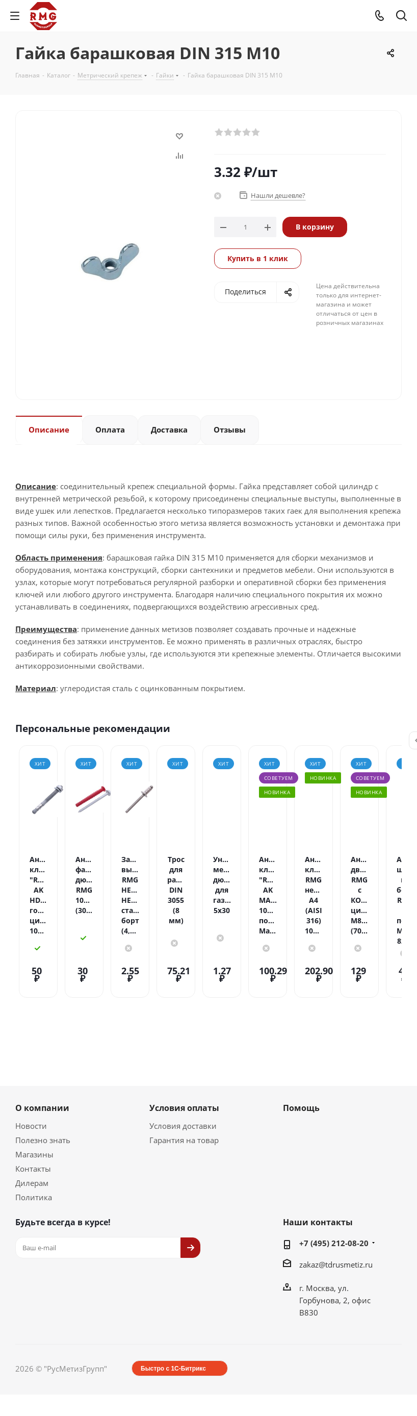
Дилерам (31, 1134)
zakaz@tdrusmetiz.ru (336, 1216)
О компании (42, 1059)
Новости (31, 1077)
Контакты (33, 1120)
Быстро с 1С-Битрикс (173, 1320)
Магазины (34, 1106)
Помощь (301, 1059)
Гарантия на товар (184, 1091)
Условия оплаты (184, 1059)
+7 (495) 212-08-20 (334, 1195)
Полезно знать (42, 1091)
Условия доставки (183, 1077)
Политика (33, 1149)
